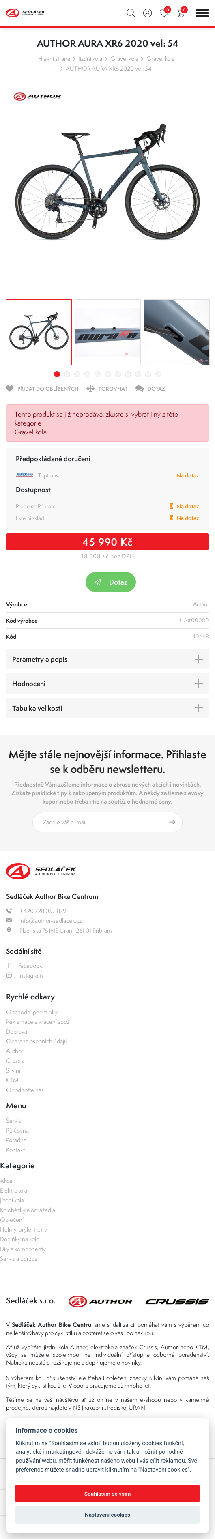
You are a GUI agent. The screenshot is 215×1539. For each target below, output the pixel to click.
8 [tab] (128, 374)
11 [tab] (158, 374)
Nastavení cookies (107, 1514)
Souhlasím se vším (107, 1493)
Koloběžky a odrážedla (27, 1210)
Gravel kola (124, 58)
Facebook (24, 965)
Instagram (24, 975)
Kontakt (15, 1150)
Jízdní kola (90, 58)
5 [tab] (98, 374)
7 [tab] (118, 374)
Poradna (16, 1140)
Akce (6, 1180)
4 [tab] (87, 374)
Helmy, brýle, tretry (23, 1229)
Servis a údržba (18, 1258)
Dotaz (110, 582)
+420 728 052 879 (36, 911)
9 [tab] (138, 374)
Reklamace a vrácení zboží (38, 1021)
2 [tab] (67, 374)
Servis (13, 1120)
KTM (12, 1080)
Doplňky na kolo (19, 1239)
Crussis (15, 1060)
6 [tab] (108, 374)
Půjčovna (17, 1130)
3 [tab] (77, 374)
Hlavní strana (54, 58)
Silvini (13, 1070)
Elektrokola (13, 1190)
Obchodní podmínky (32, 1012)
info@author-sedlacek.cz (44, 920)
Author (15, 1051)
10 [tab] (148, 374)
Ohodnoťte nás (25, 1090)
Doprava (16, 1031)
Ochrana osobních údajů (36, 1041)
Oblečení (12, 1219)
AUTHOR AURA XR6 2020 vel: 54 (109, 68)
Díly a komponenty (23, 1249)
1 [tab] (57, 374)
